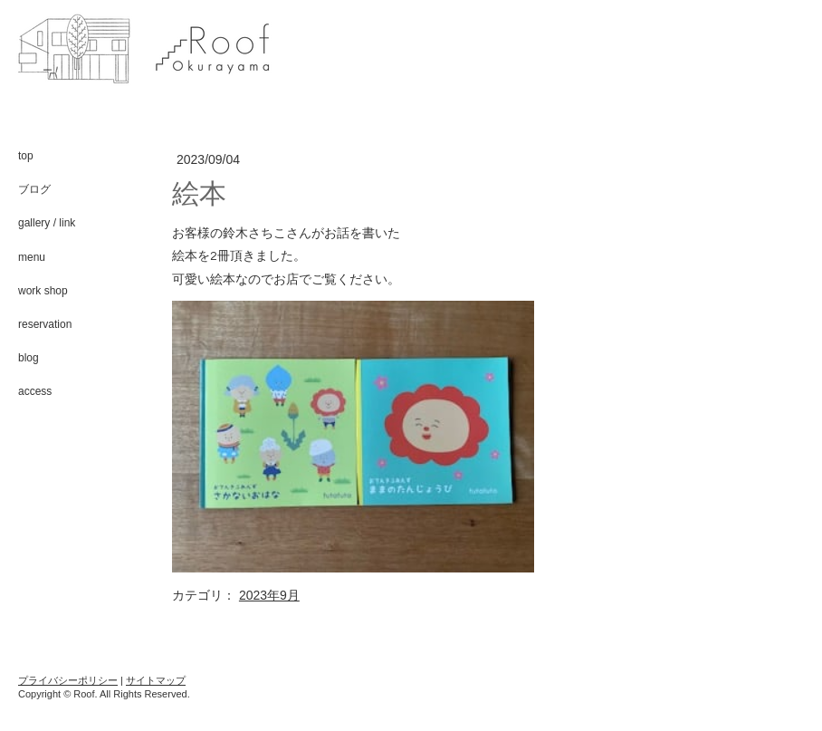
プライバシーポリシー (68, 680)
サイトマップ (156, 680)
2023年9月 (269, 595)
